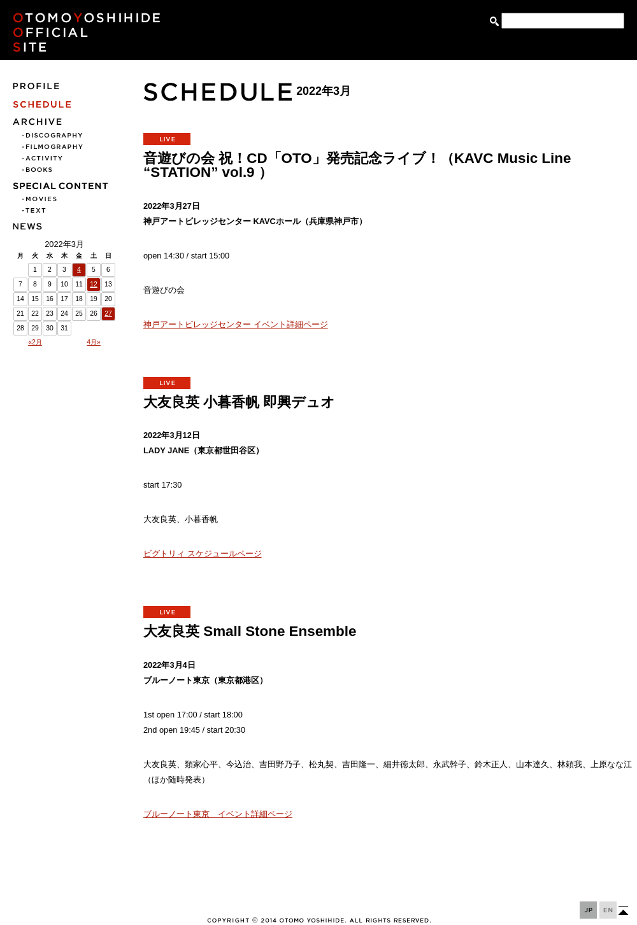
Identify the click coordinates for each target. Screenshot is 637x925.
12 (93, 284)
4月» (94, 342)
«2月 (35, 342)
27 (108, 313)
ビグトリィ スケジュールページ (202, 553)
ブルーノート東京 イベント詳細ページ (217, 814)
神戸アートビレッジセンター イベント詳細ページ (235, 324)
